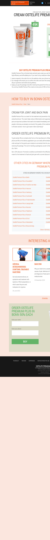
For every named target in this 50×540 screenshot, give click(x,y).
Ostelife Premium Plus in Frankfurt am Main (24, 185)
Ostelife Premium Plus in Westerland (22, 222)
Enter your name (16, 319)
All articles (45, 298)
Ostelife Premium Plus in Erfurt (21, 218)
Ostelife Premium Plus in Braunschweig (23, 226)
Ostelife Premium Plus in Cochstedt (22, 196)
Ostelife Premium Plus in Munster (22, 207)
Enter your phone (16, 328)
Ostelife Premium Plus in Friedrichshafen (24, 200)
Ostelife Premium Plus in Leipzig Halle (23, 203)
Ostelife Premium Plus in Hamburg (22, 192)
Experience (32, 361)
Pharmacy (16, 361)
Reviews (24, 361)
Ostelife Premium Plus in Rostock (22, 215)
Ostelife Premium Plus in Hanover (22, 188)
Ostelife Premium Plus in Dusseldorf (22, 181)
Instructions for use (43, 361)
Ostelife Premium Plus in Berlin (21, 177)
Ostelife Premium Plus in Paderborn (22, 211)
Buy (25, 341)
